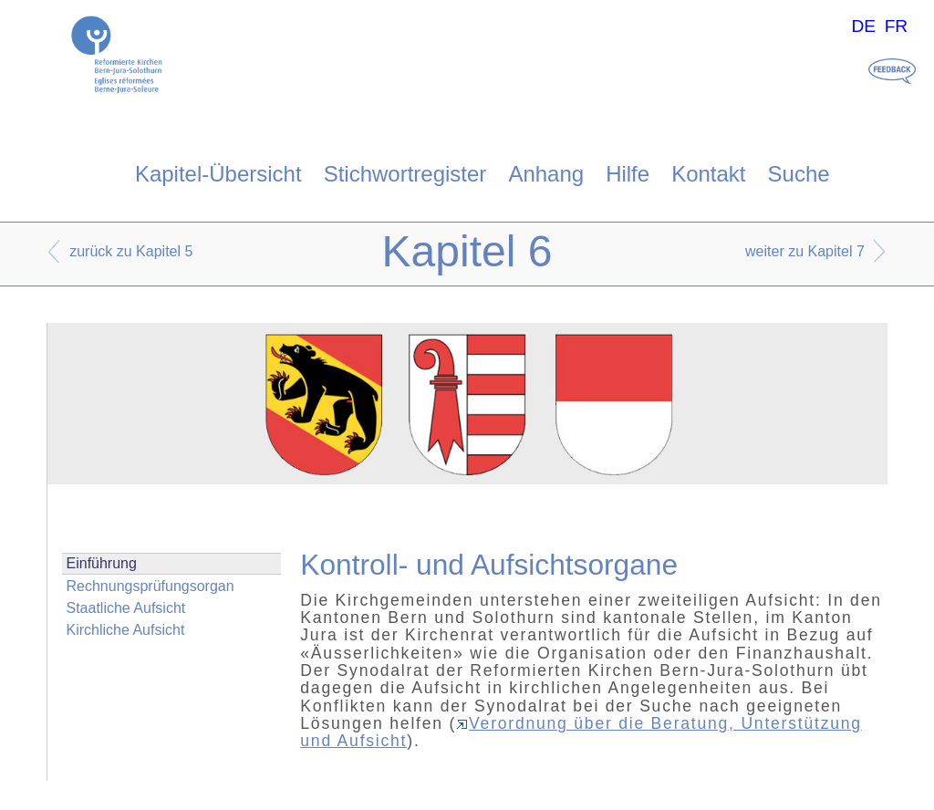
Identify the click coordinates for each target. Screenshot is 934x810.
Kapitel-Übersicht (218, 173)
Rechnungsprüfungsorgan (150, 586)
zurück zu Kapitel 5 (130, 251)
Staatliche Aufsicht (126, 608)
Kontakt (708, 173)
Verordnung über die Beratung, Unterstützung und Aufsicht (581, 732)
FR (896, 26)
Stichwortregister (405, 173)
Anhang (546, 173)
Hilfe (627, 173)
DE (863, 26)
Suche (799, 173)
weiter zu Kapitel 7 (805, 251)
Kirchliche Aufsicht (126, 630)
